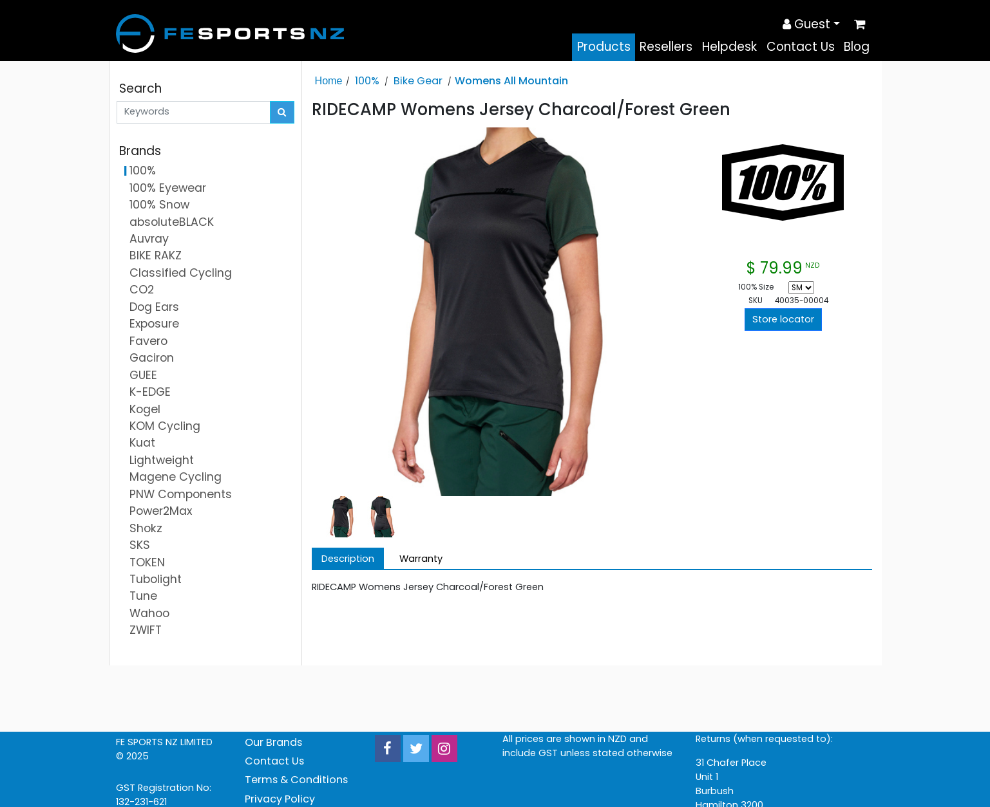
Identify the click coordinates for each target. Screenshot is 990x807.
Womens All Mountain (511, 80)
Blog (857, 46)
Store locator (783, 319)
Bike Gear (418, 80)
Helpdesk (729, 46)
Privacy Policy (280, 799)
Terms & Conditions (296, 779)
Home (329, 80)
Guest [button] (806, 24)
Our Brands (273, 742)
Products (604, 46)
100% (367, 80)
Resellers (666, 46)
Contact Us (800, 46)
